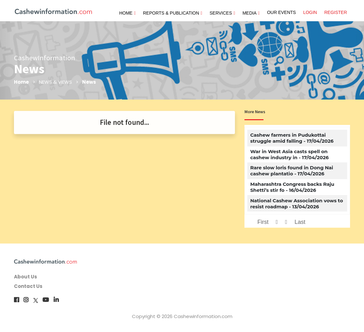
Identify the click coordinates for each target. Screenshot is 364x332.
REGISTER (335, 12)
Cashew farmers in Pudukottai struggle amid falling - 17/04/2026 (292, 138)
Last (300, 222)
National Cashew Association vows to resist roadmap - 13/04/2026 (296, 204)
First (263, 222)
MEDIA (251, 13)
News (89, 82)
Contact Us (28, 286)
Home (21, 82)
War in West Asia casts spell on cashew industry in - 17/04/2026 (289, 154)
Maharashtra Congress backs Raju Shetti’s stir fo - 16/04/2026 (292, 187)
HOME (127, 13)
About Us (25, 276)
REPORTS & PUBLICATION (172, 13)
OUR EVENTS (281, 12)
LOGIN (310, 12)
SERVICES (222, 13)
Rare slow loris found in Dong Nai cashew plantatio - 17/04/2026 (291, 171)
